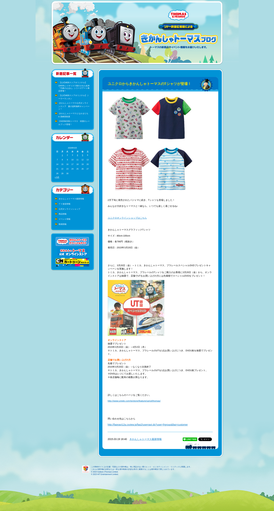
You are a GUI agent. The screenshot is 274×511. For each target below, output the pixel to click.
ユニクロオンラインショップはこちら (127, 218)
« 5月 (57, 177)
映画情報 (63, 224)
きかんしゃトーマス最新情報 (71, 199)
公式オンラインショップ (69, 209)
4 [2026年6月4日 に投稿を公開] (77, 155)
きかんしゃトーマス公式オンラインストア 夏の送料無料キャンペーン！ (74, 106)
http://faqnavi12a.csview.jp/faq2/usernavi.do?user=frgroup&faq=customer (148, 424)
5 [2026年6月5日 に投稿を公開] (82, 155)
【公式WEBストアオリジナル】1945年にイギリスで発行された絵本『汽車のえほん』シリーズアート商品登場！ (74, 86)
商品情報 (63, 214)
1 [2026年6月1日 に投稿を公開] (62, 155)
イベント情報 (64, 219)
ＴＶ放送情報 (64, 204)
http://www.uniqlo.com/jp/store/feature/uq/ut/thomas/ (134, 401)
